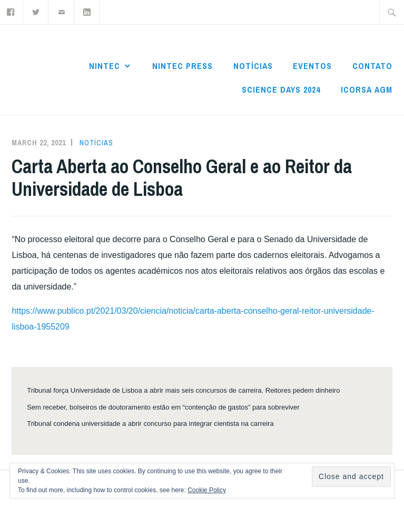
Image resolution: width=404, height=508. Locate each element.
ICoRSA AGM (366, 89)
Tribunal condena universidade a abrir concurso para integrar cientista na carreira (150, 423)
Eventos (312, 66)
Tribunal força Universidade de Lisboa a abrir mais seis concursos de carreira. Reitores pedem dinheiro (183, 390)
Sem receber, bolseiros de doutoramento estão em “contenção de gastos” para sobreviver (163, 407)
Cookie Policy (207, 490)
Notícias (253, 66)
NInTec (104, 66)
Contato (372, 66)
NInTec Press (182, 66)
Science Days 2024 (281, 89)
